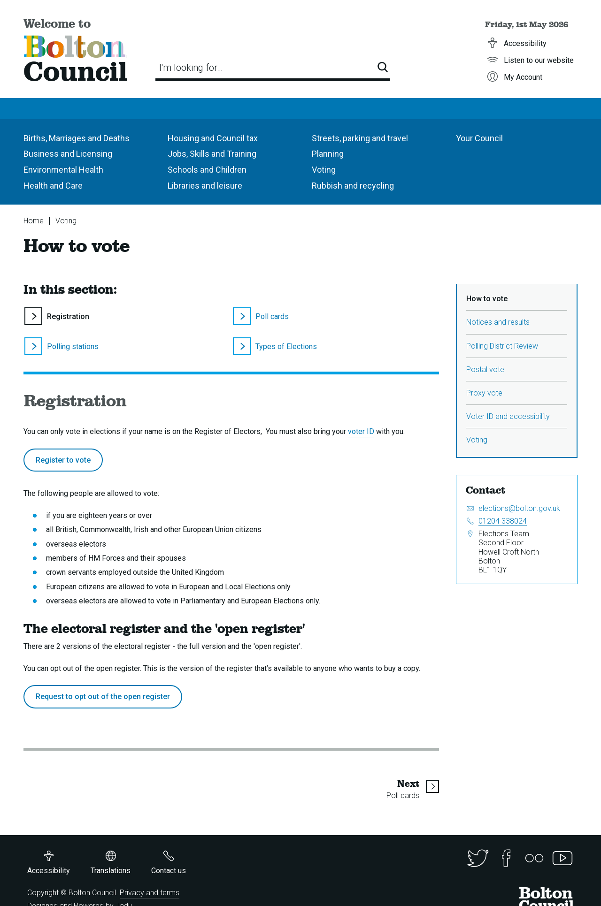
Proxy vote (484, 392)
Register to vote (63, 460)
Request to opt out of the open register (103, 696)
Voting (324, 170)
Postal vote (485, 369)
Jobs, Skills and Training (212, 154)
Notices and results (498, 322)
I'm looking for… (191, 67)
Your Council (479, 138)
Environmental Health (63, 170)
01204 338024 (502, 521)
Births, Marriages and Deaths (76, 138)
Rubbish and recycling (353, 185)
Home (33, 220)
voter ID (361, 431)
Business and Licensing (67, 154)
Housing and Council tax (213, 138)
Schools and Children (207, 170)
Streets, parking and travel (360, 138)
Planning (328, 154)
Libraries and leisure (205, 185)
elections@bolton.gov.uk (519, 508)
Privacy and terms (149, 892)
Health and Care (53, 185)
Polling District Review (502, 346)
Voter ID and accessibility (508, 416)
